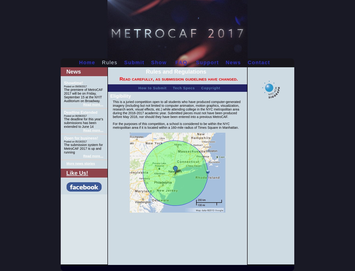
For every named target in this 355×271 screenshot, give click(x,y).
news (233, 62)
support (207, 62)
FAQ (181, 62)
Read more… (93, 105)
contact (259, 62)
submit (134, 62)
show (159, 62)
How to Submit (152, 88)
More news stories (81, 163)
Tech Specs (184, 88)
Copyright (210, 88)
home (87, 62)
